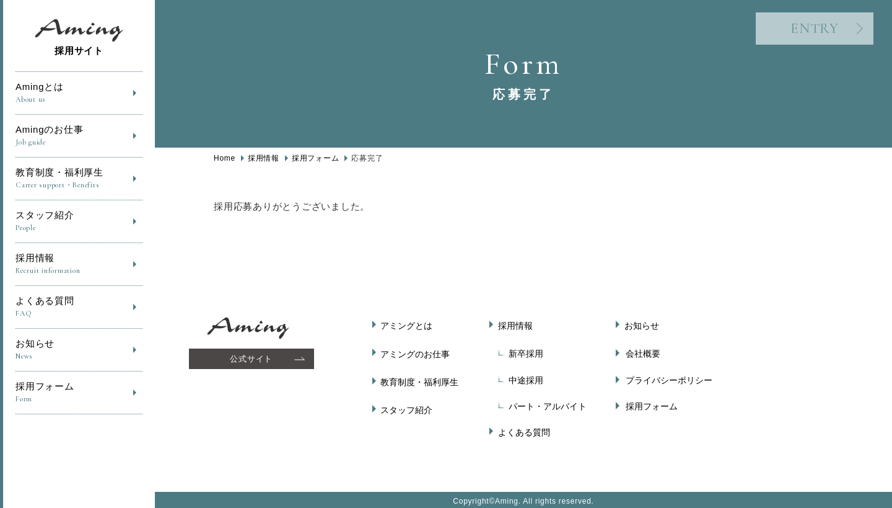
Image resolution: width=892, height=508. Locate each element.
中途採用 (526, 378)
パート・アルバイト (548, 404)
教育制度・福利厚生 (78, 179)
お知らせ (78, 350)
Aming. (508, 497)
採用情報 (78, 264)
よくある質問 (78, 307)
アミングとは (408, 326)
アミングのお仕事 (417, 352)
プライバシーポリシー (669, 378)
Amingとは (78, 93)
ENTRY (802, 30)
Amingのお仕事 (78, 136)
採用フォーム (78, 393)
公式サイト (252, 358)
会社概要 (643, 352)
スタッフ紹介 (78, 222)
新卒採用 (526, 352)
